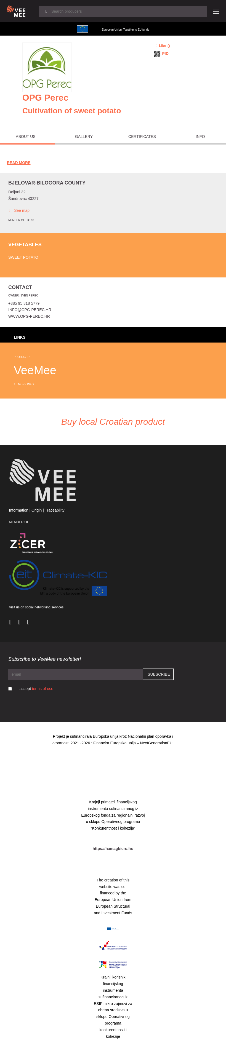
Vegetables (25, 244)
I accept (35, 688)
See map (19, 210)
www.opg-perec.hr (29, 316)
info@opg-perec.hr (29, 310)
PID (165, 53)
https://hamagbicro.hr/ (113, 848)
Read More (19, 163)
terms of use (42, 688)
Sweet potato (23, 257)
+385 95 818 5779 (23, 303)
